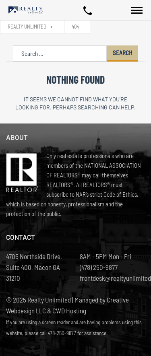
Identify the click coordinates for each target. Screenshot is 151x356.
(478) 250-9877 (99, 267)
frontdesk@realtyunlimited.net (112, 278)
